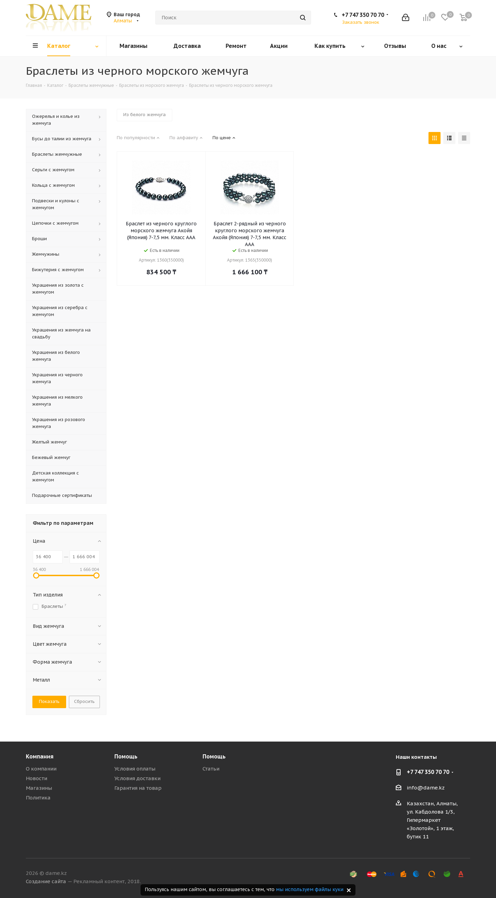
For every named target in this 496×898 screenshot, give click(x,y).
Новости (36, 778)
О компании (41, 768)
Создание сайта (46, 881)
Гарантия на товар (138, 788)
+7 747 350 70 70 (363, 14)
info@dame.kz (426, 787)
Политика (38, 797)
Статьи (211, 768)
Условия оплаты (134, 768)
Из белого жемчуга (144, 115)
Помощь (125, 756)
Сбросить (84, 701)
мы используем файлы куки (309, 889)
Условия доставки (137, 778)
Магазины (39, 788)
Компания (39, 756)
